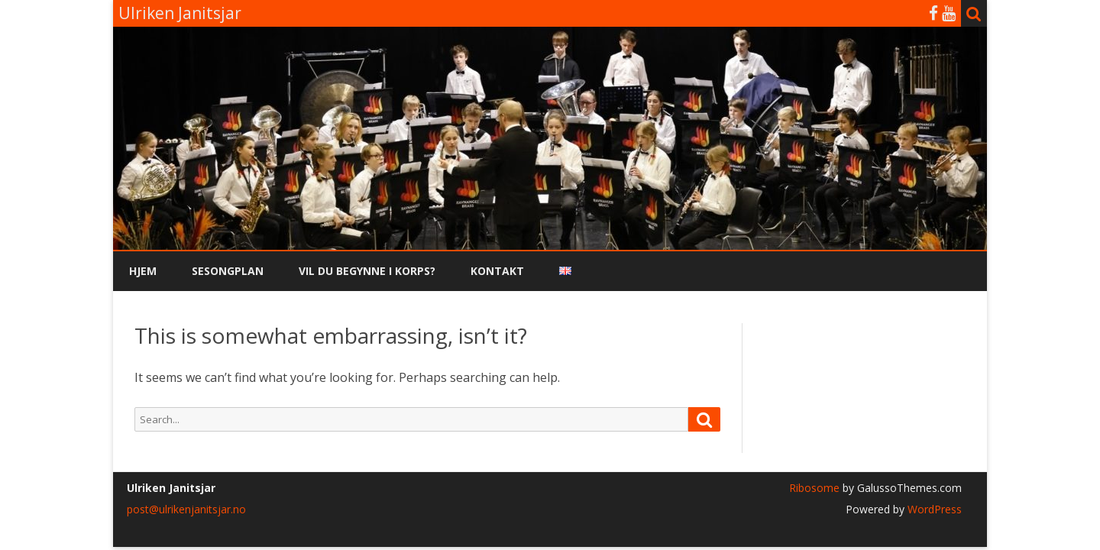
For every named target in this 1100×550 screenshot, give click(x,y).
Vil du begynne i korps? (367, 271)
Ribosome (814, 487)
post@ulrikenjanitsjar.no (186, 509)
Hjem (143, 271)
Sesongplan (228, 271)
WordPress (933, 509)
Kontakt (497, 271)
